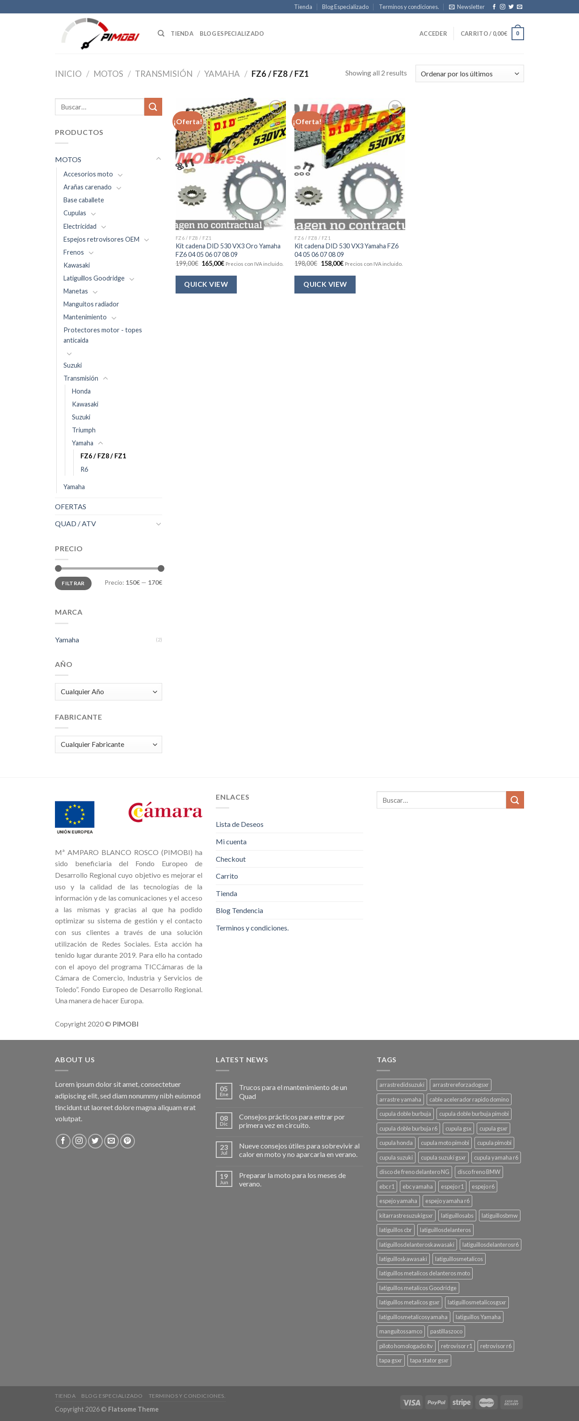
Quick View (206, 284)
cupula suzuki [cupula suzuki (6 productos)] (396, 1157)
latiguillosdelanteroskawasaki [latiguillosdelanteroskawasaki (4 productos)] (416, 1244)
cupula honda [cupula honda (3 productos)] (396, 1142)
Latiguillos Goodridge (94, 278)
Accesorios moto (88, 174)
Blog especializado (232, 33)
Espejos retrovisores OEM (101, 239)
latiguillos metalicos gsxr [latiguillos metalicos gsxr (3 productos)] (409, 1302)
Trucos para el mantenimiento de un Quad (293, 1091)
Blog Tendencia (239, 910)
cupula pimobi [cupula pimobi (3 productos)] (494, 1142)
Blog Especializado (345, 6)
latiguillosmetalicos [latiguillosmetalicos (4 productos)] (459, 1258)
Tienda (303, 6)
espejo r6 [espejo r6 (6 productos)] (483, 1186)
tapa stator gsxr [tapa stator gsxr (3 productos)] (429, 1360)
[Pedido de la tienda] (469, 73)
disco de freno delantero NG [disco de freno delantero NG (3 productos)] (414, 1171)
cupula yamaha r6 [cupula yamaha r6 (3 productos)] (496, 1157)
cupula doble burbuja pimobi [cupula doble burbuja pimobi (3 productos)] (474, 1113)
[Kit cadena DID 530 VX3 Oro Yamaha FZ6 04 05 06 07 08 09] (231, 164)
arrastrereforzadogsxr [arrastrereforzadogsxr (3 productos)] (460, 1084)
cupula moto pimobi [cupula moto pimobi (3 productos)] (445, 1142)
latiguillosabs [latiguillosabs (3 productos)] (457, 1215)
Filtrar (73, 583)
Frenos (73, 252)
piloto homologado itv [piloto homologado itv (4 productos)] (406, 1346)
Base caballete (83, 200)
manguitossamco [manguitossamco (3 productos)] (400, 1331)
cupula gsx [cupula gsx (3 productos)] (458, 1128)
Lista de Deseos (240, 824)
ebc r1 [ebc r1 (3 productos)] (386, 1186)
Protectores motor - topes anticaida (102, 335)
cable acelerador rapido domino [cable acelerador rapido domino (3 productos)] (469, 1099)
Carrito (227, 876)
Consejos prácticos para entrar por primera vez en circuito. (292, 1120)
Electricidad (79, 226)
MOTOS (108, 74)
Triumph (84, 430)
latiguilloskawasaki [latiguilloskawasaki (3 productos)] (403, 1258)
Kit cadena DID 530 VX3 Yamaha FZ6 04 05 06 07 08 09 (346, 250)
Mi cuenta (231, 841)
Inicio (68, 74)
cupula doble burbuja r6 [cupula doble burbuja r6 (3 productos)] (408, 1128)
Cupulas (74, 213)
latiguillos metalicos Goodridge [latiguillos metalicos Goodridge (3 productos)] (418, 1287)
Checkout (231, 859)
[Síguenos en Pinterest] (127, 1141)
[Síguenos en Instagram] (502, 7)
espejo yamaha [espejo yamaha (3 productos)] (398, 1200)
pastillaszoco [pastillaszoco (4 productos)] (446, 1331)
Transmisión (164, 74)
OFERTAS (70, 506)
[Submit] (153, 106)
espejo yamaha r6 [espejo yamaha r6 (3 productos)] (447, 1200)
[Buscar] (161, 33)
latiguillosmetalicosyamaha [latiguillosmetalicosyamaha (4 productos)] (413, 1316)
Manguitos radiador (91, 304)
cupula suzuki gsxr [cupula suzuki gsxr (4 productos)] (443, 1157)
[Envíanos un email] (519, 7)
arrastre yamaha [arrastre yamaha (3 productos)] (400, 1099)
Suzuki (72, 365)
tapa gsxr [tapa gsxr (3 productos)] (390, 1360)
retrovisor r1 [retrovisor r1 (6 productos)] (456, 1346)
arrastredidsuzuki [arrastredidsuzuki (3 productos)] (401, 1084)
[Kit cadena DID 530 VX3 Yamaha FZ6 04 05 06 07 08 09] (349, 164)
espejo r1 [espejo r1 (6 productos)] (452, 1186)
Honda (81, 391)
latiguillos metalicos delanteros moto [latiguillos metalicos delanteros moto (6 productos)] (424, 1273)
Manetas (75, 291)
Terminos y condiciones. (409, 6)
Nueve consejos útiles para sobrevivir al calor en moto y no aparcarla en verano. (299, 1149)
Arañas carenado (87, 187)
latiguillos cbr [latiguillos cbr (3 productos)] (395, 1229)
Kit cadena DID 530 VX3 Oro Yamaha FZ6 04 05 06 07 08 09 (228, 250)
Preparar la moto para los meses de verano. (292, 1179)
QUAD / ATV (75, 523)
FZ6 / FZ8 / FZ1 (103, 456)
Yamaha (222, 74)
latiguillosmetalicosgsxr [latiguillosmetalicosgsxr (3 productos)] (477, 1302)
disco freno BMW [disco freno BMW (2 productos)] (478, 1171)
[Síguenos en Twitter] (511, 7)
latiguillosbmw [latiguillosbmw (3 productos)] (500, 1215)
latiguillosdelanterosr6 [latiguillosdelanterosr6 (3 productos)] (490, 1244)
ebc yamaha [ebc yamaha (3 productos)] (418, 1186)
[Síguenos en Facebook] (494, 7)
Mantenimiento (85, 317)
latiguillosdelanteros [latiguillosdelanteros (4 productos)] (445, 1229)
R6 (84, 469)
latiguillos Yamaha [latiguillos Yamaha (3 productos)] (478, 1316)
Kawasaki (76, 265)
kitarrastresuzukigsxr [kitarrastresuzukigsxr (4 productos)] (406, 1215)
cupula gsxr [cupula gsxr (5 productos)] (493, 1128)
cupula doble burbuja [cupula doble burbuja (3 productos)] (405, 1113)
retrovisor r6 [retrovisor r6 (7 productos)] (496, 1346)
